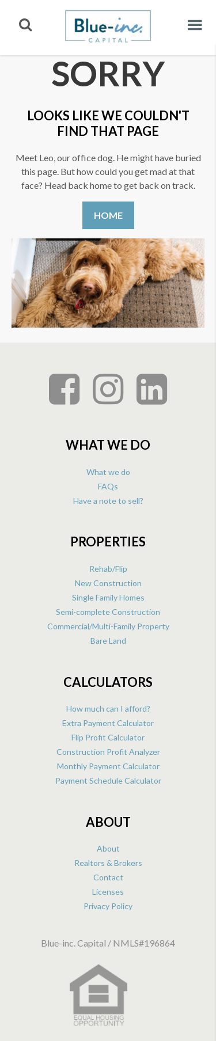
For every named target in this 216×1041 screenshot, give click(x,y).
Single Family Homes (108, 597)
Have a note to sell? (108, 501)
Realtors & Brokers (108, 863)
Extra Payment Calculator (108, 723)
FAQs (108, 486)
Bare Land (108, 640)
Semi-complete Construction (108, 612)
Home (108, 215)
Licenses (108, 891)
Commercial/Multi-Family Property (108, 626)
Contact (108, 877)
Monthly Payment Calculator (108, 766)
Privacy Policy (108, 906)
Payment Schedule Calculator (108, 780)
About (108, 848)
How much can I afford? (108, 708)
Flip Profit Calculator (108, 737)
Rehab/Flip (108, 568)
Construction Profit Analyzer (108, 752)
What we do (108, 472)
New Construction (108, 583)
